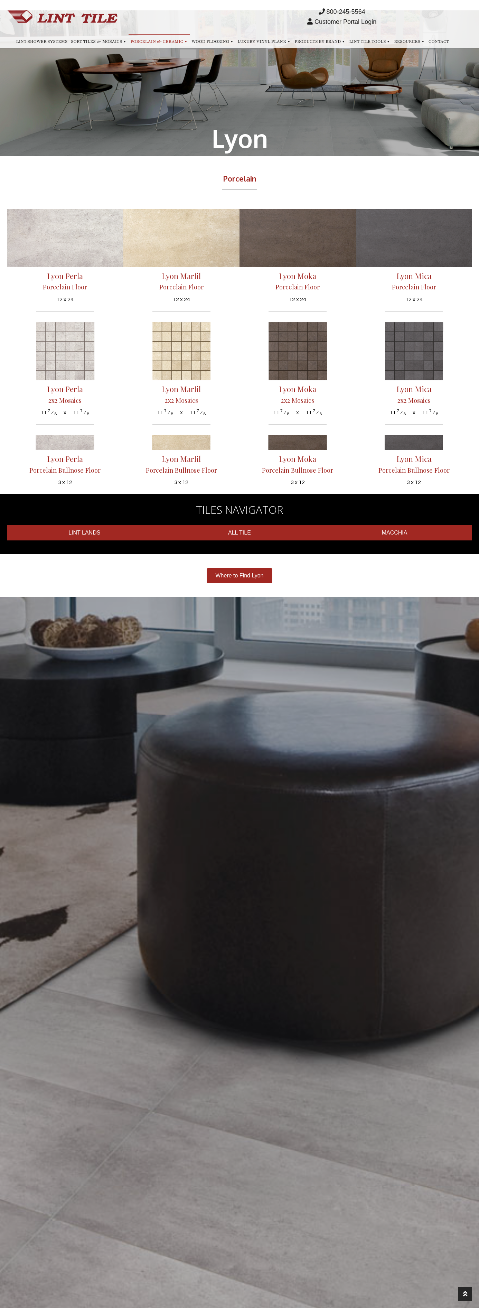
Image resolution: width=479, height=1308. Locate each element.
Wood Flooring (212, 41)
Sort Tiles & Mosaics (99, 41)
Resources (409, 41)
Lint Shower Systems (42, 41)
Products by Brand (320, 41)
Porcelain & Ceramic (159, 41)
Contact (439, 41)
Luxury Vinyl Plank (264, 41)
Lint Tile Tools (370, 41)
